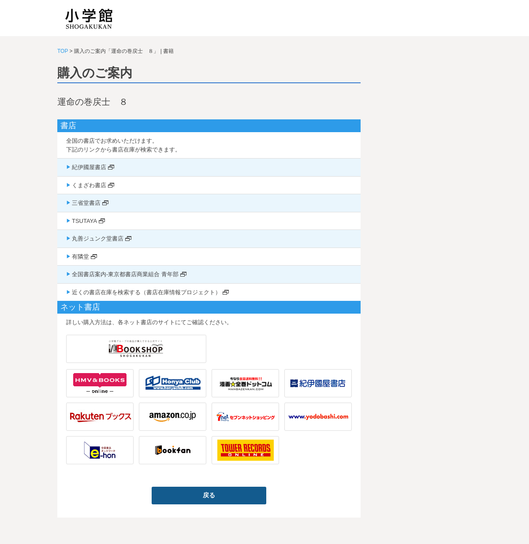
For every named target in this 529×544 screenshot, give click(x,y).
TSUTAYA (84, 221)
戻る (209, 495)
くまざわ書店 (89, 185)
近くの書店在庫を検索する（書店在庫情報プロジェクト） (146, 292)
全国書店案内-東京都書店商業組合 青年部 (125, 274)
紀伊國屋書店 (89, 167)
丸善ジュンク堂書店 (97, 238)
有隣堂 (80, 256)
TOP (62, 51)
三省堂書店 (86, 203)
